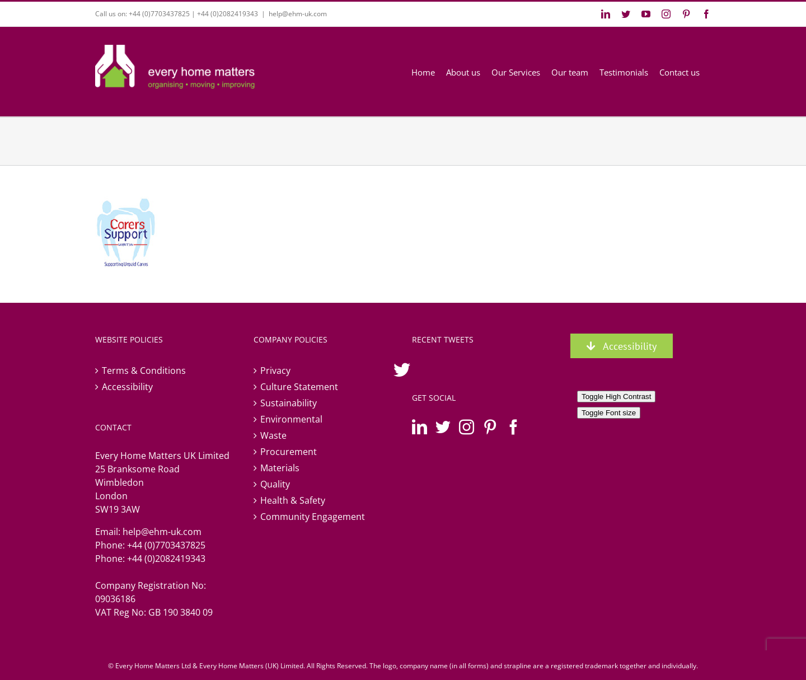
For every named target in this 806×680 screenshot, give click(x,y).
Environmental (291, 419)
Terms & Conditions (144, 370)
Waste (273, 435)
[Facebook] (513, 426)
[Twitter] (443, 426)
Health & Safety (292, 500)
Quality (275, 484)
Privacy (275, 370)
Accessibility (127, 387)
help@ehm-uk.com (298, 13)
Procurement (288, 451)
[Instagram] (466, 426)
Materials (279, 468)
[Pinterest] (490, 426)
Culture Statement (299, 387)
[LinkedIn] (419, 426)
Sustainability (288, 403)
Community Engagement (312, 516)
